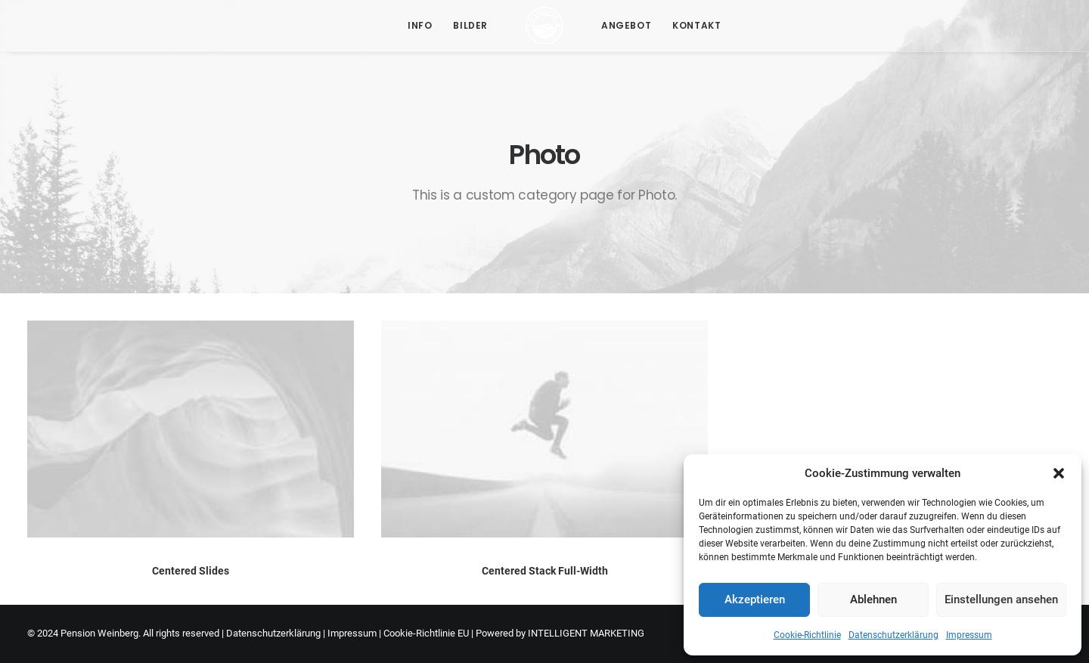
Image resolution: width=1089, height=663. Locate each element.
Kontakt (696, 25)
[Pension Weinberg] (544, 26)
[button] (1058, 473)
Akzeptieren (754, 599)
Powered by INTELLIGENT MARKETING (560, 633)
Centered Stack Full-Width (545, 571)
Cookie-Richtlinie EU (426, 633)
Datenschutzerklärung (894, 635)
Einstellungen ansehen (1001, 599)
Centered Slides (190, 571)
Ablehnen (873, 599)
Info (420, 25)
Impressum (969, 635)
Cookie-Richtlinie (807, 635)
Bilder (470, 25)
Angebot (626, 25)
